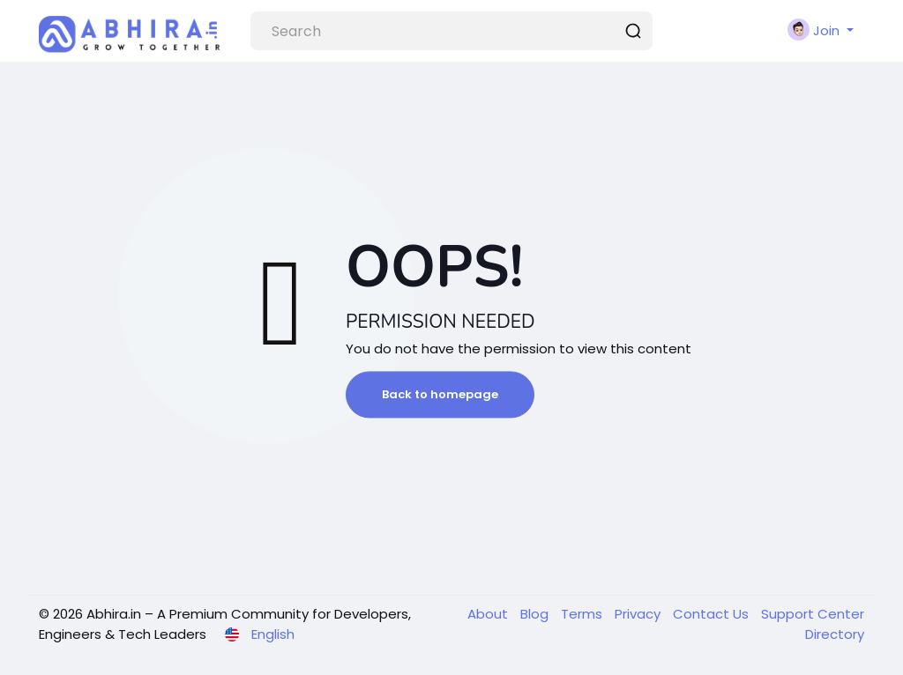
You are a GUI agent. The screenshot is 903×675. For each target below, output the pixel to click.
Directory (834, 634)
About (489, 614)
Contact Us (712, 614)
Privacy (639, 614)
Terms (583, 614)
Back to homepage (440, 394)
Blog (536, 614)
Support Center (812, 614)
